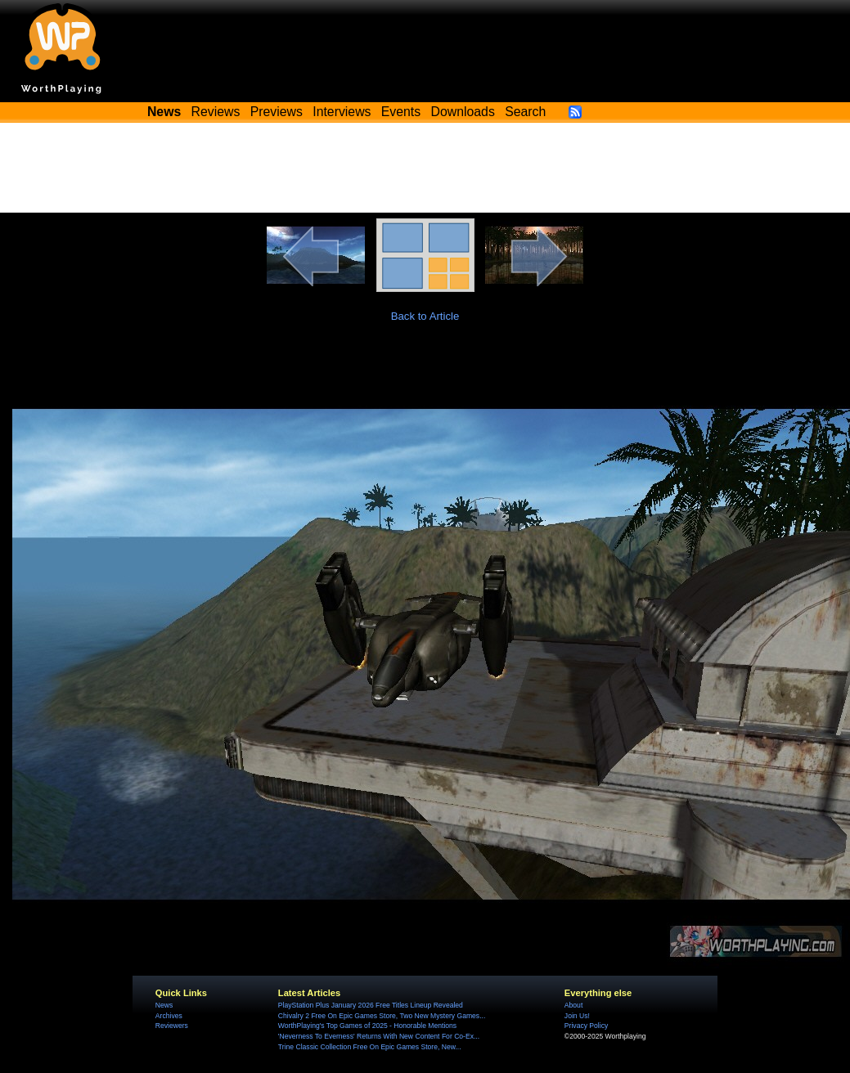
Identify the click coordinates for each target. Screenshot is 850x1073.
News (164, 1005)
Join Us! (577, 1016)
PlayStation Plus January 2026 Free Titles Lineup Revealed (370, 1005)
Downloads (463, 112)
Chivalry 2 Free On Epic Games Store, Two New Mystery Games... (381, 1016)
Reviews (216, 112)
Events (401, 112)
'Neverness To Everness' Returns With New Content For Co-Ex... (378, 1036)
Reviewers (171, 1025)
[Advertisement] (425, 167)
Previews (276, 112)
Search (525, 112)
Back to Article (425, 316)
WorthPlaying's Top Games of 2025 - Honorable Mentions (367, 1025)
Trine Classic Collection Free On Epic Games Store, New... (369, 1047)
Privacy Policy (586, 1025)
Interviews (342, 112)
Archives (168, 1016)
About (573, 1005)
